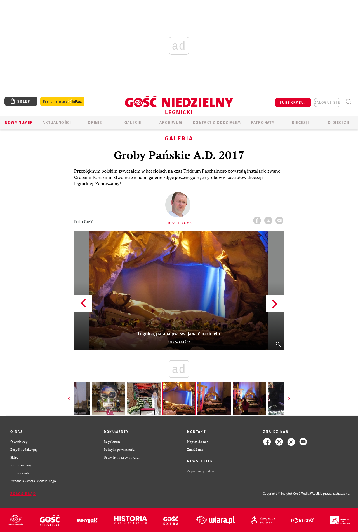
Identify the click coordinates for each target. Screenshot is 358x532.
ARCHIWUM (170, 122)
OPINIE (95, 122)
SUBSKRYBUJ (293, 102)
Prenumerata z (62, 101)
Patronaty (263, 122)
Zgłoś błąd (23, 494)
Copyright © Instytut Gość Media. (286, 494)
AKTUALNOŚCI (57, 122)
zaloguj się (327, 102)
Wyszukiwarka (348, 102)
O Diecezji (339, 122)
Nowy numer (19, 122)
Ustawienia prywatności (122, 457)
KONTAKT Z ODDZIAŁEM (217, 122)
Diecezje (301, 122)
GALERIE (133, 122)
